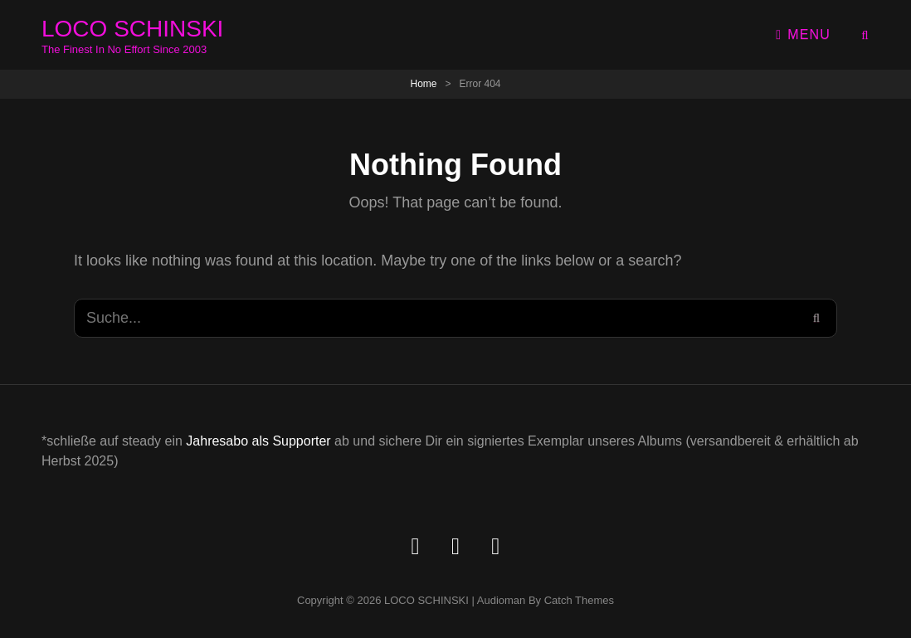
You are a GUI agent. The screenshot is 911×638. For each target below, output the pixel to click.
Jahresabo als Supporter (258, 441)
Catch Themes (579, 600)
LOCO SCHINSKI (132, 28)
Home (423, 84)
